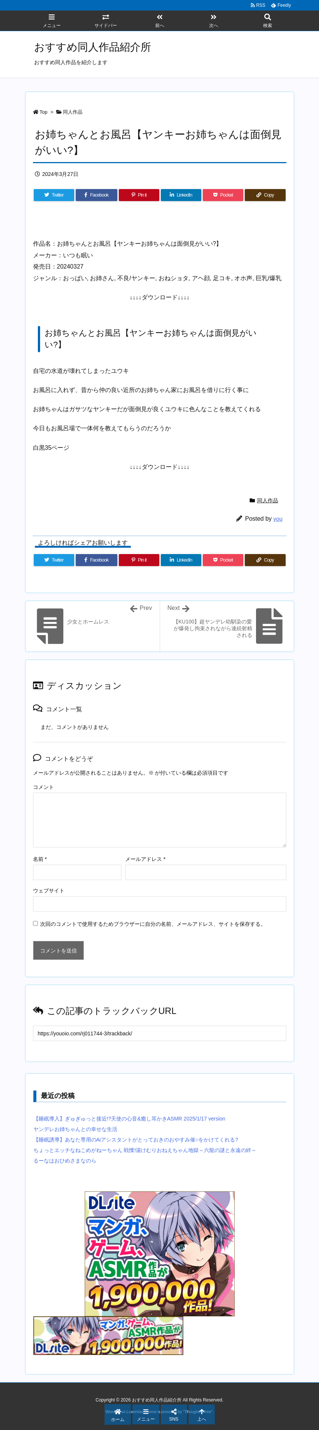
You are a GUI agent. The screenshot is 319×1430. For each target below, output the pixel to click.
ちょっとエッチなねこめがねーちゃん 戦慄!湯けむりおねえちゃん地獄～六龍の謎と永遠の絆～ (145, 1150)
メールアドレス (145, 859)
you (277, 518)
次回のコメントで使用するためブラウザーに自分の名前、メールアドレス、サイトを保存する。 (153, 924)
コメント (43, 787)
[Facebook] (96, 195)
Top (44, 112)
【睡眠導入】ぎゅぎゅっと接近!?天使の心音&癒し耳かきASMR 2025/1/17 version (129, 1119)
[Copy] (265, 195)
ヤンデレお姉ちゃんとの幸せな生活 (75, 1129)
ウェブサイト (48, 891)
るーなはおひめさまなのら (64, 1161)
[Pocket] (223, 195)
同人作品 (72, 112)
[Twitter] (54, 195)
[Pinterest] (139, 195)
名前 (40, 859)
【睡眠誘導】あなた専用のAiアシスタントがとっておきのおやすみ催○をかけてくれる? (135, 1140)
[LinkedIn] (181, 195)
